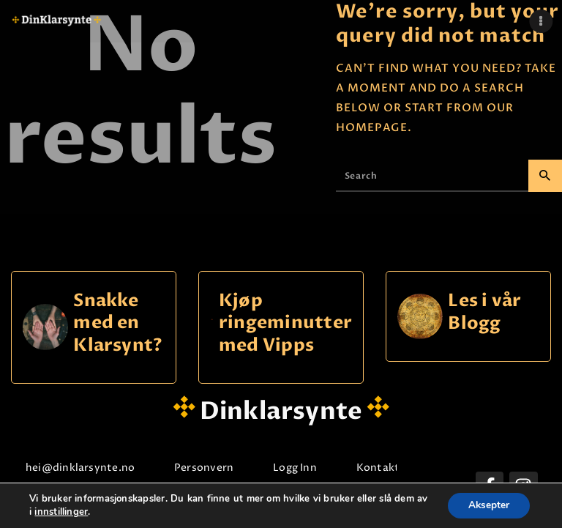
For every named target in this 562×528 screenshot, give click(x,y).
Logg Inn (295, 468)
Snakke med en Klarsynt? (117, 323)
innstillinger (75, 511)
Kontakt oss (387, 468)
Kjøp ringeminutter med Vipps (285, 323)
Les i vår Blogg (484, 312)
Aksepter (487, 505)
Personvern (203, 468)
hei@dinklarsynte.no (80, 468)
